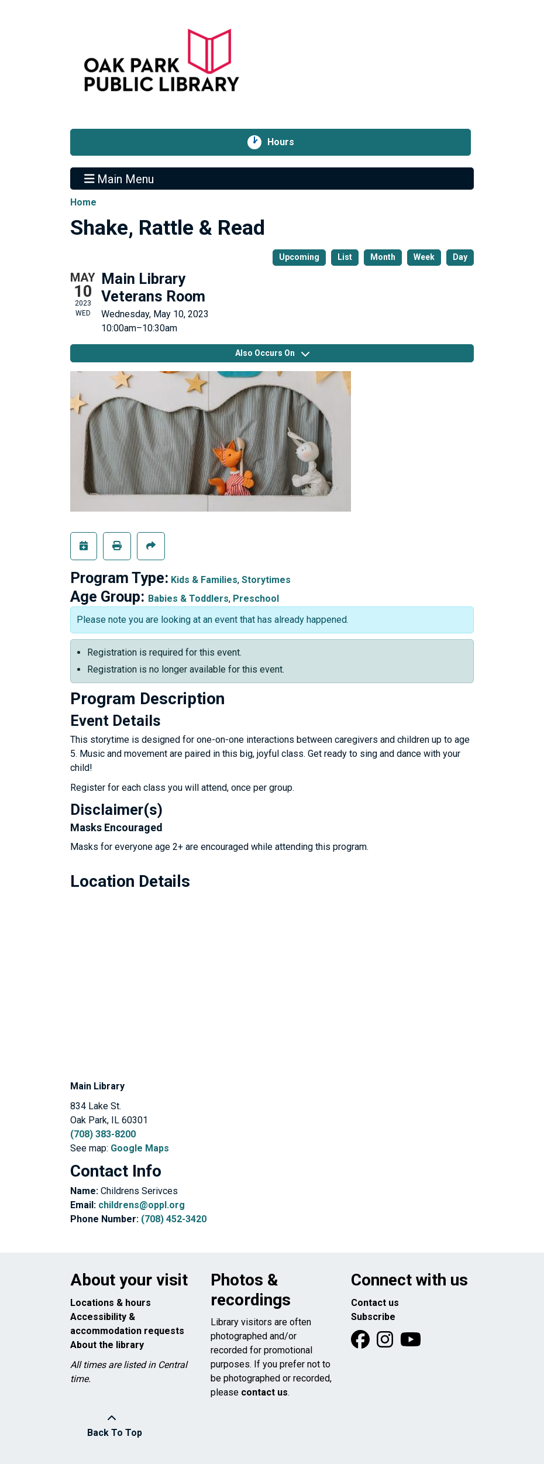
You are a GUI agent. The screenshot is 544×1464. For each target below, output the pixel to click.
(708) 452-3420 (173, 1219)
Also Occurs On (272, 353)
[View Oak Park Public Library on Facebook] (361, 1343)
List (345, 257)
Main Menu (119, 178)
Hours (286, 142)
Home (83, 202)
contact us (264, 1392)
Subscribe (373, 1316)
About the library (107, 1344)
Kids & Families (204, 579)
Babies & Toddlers (188, 598)
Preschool (256, 598)
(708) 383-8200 (103, 1134)
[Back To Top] (111, 1425)
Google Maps (140, 1148)
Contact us (375, 1302)
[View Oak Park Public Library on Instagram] (386, 1343)
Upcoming (299, 257)
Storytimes (266, 579)
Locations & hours (110, 1302)
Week (424, 257)
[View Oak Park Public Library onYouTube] (410, 1343)
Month (382, 257)
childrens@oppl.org (141, 1205)
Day (460, 257)
